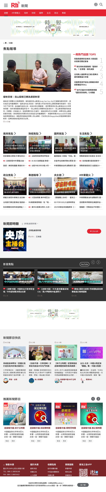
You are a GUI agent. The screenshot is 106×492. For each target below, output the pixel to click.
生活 (58, 12)
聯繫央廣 (10, 464)
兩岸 (30, 12)
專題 (77, 12)
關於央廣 (34, 464)
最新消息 (33, 468)
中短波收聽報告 (53, 472)
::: (3, 43)
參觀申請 (68, 468)
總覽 (6, 12)
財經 (39, 12)
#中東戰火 (18, 12)
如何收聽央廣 (53, 468)
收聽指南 (52, 464)
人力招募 (33, 475)
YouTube (84, 264)
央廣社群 (51, 475)
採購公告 (33, 472)
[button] (6, 5)
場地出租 (68, 472)
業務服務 (69, 464)
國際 (49, 12)
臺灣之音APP (85, 464)
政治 (67, 12)
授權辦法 (68, 475)
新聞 (11, 43)
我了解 (83, 484)
